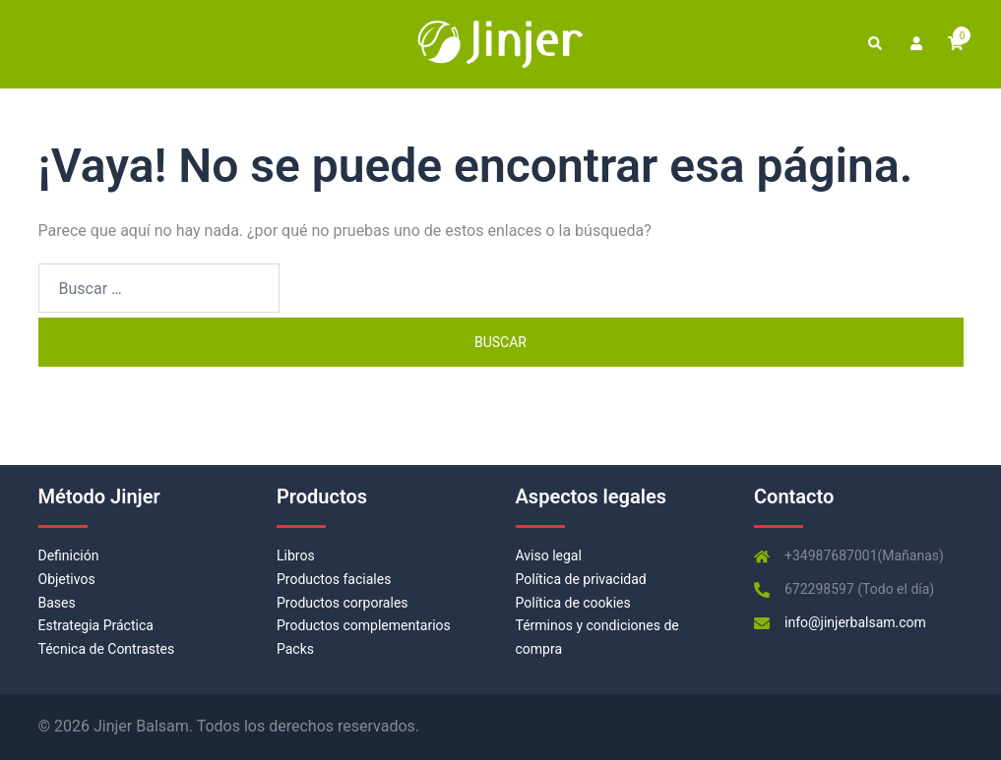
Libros (296, 555)
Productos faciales (334, 579)
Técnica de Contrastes (106, 649)
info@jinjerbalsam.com (855, 622)
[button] (874, 44)
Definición (68, 555)
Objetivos (66, 579)
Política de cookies (573, 603)
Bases (57, 603)
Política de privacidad (581, 579)
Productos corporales (342, 603)
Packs (295, 649)
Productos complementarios (364, 625)
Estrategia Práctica (96, 625)
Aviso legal (549, 555)
